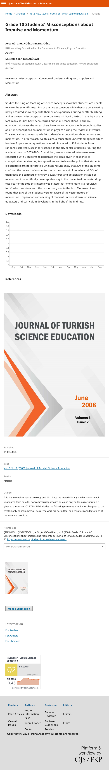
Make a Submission (19, 608)
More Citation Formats (18, 546)
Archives (20, 13)
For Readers (11, 630)
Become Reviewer (50, 714)
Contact (29, 729)
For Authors (11, 635)
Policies (49, 729)
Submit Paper (33, 723)
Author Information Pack (32, 714)
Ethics (66, 723)
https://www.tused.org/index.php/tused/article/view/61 (37, 539)
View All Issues (12, 722)
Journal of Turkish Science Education (30, 3)
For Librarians (12, 641)
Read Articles (16, 714)
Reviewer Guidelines (51, 722)
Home (8, 13)
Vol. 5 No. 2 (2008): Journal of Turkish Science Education (59, 13)
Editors (67, 714)
